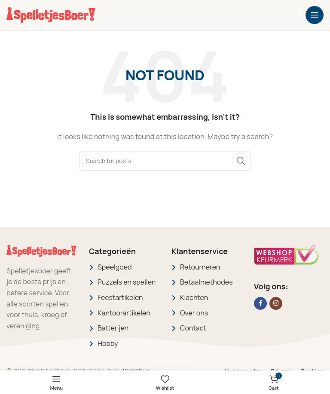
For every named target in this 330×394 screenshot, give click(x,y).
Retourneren (200, 267)
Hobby (108, 343)
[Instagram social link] (275, 303)
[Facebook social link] (260, 303)
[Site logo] (50, 14)
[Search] (165, 161)
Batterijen (113, 328)
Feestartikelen (120, 297)
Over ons (194, 313)
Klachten (194, 297)
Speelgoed (115, 267)
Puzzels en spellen (127, 282)
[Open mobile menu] (314, 15)
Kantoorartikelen (124, 313)
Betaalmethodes (206, 282)
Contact (193, 328)
